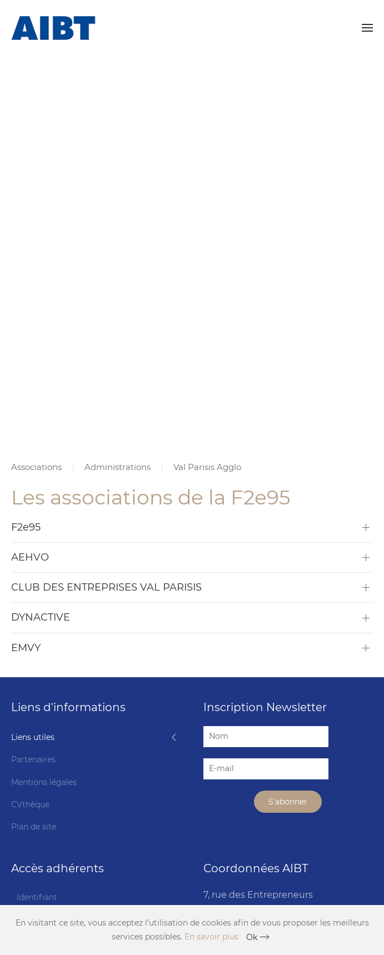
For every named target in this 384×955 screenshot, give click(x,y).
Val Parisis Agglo (207, 467)
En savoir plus (211, 937)
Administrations (117, 467)
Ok (251, 937)
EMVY (26, 648)
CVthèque (30, 804)
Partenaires (33, 759)
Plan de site (33, 827)
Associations (36, 467)
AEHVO (30, 557)
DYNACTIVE (40, 617)
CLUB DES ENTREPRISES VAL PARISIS (106, 587)
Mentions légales (44, 782)
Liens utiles (32, 737)
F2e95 (26, 527)
